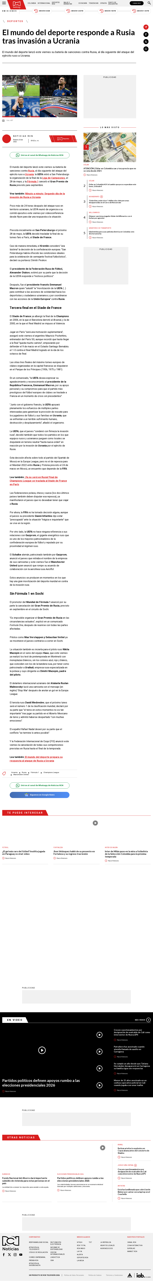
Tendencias (93, 3)
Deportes (15, 21)
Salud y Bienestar (68, 3)
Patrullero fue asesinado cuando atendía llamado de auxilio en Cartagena (129, 950)
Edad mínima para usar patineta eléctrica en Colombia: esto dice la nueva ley (111, 233)
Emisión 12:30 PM (74, 11)
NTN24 (79, 1144)
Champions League (51, 772)
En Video (15, 921)
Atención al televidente (34, 1150)
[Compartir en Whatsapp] (146, 49)
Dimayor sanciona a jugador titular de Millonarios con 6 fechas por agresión (110, 217)
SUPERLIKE (131, 1150)
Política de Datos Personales (74, 1177)
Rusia (24, 772)
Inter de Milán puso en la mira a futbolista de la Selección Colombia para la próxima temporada (126, 854)
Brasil (120, 1046)
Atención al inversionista (34, 1166)
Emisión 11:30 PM (140, 11)
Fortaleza (58, 847)
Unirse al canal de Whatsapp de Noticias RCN (39, 155)
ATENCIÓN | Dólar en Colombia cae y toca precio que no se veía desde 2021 (110, 169)
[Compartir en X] (146, 41)
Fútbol (5, 847)
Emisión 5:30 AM (42, 11)
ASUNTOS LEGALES (107, 1147)
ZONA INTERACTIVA (134, 1147)
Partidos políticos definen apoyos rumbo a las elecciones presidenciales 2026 (41, 984)
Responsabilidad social (38, 1144)
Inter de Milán (111, 847)
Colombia (32, 3)
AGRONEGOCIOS (106, 1150)
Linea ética (55, 1159)
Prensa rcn (33, 1162)
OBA (52, 1162)
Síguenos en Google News (39, 795)
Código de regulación (38, 1154)
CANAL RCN (137, 3)
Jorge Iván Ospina (125, 1067)
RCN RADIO (81, 1150)
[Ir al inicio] (17, 4)
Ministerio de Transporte (100, 228)
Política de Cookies (95, 1177)
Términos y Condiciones (114, 1177)
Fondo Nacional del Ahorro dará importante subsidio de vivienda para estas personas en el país (26, 1082)
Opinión (103, 3)
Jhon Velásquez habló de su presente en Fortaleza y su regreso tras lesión (74, 852)
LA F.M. (79, 1153)
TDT (90, 1144)
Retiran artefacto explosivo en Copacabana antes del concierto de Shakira (133, 1052)
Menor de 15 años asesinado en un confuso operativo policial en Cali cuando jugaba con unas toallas (130, 984)
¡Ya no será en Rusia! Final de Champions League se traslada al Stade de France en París (38, 481)
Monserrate (94, 197)
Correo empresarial (37, 1159)
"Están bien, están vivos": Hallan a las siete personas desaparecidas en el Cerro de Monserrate (109, 201)
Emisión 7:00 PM (108, 11)
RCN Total (81, 1147)
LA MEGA (80, 1162)
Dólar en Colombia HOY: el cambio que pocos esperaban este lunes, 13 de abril (112, 185)
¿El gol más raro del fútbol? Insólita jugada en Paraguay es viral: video (23, 852)
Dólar (86, 165)
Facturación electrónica (55, 1145)
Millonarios (94, 213)
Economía (83, 3)
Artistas (121, 1087)
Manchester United (21, 775)
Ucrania (14, 772)
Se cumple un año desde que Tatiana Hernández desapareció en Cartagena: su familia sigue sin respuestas (132, 967)
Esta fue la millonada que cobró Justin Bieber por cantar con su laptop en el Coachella (134, 1093)
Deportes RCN (55, 3)
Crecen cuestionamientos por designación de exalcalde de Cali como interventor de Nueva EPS (132, 933)
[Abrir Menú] (4, 3)
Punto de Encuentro (113, 3)
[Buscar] (149, 3)
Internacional (44, 3)
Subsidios (6, 1075)
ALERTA (80, 1156)
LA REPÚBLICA (105, 1144)
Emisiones (9, 11)
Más (143, 921)
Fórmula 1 (35, 772)
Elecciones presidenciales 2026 (70, 1075)
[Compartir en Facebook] (146, 34)
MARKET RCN (132, 1153)
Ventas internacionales (57, 1155)
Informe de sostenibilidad (56, 1150)
